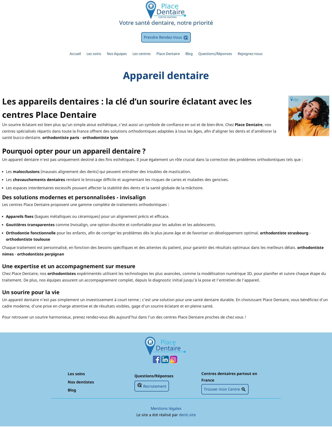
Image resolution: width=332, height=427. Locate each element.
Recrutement (151, 386)
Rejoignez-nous (258, 53)
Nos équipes (112, 53)
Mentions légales (166, 408)
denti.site (187, 415)
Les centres (139, 53)
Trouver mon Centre (225, 390)
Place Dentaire (168, 53)
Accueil (66, 53)
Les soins (87, 53)
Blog (191, 53)
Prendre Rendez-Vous (166, 37)
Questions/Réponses (220, 53)
